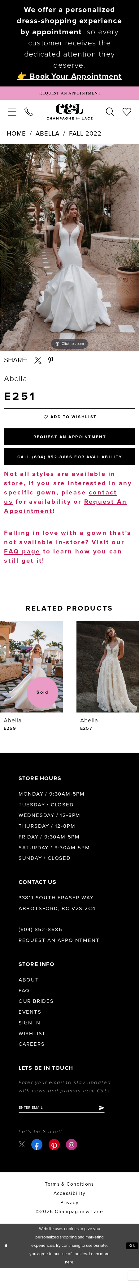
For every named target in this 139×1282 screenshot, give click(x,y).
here (69, 1276)
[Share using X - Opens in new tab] (38, 362)
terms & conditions (69, 1198)
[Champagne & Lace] (69, 114)
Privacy (69, 1216)
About (29, 992)
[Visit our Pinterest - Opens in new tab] (55, 1158)
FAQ (24, 1003)
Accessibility (70, 1207)
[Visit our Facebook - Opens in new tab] (38, 1158)
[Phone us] (28, 114)
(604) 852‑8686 (41, 942)
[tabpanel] (69, 250)
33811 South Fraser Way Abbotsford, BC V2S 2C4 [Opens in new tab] (57, 915)
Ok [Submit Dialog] (131, 1259)
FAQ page (22, 563)
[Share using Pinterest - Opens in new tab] (51, 362)
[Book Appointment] (69, 94)
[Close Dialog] (6, 1259)
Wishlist (32, 1046)
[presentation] (31, 679)
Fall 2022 (85, 136)
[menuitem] (12, 114)
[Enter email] (69, 1121)
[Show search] (110, 114)
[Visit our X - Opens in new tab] (22, 1158)
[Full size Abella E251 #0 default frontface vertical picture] (69, 250)
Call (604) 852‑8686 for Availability (75, 467)
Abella (47, 136)
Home (16, 136)
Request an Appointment (59, 953)
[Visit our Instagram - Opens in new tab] (73, 1158)
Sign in (30, 1035)
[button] (12, 114)
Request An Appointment (70, 444)
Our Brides (36, 1014)
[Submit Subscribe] (116, 1121)
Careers (32, 1056)
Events (30, 1024)
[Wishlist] (127, 114)
